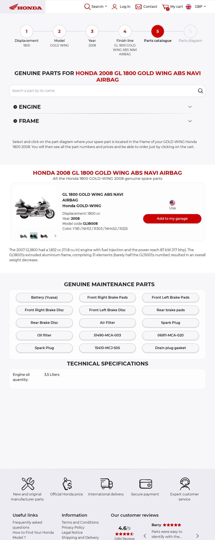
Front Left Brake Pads (170, 297)
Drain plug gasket (170, 348)
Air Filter (107, 323)
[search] (200, 91)
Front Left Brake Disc (107, 310)
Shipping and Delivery (80, 538)
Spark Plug (170, 323)
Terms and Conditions (80, 522)
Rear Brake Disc (44, 323)
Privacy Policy (73, 527)
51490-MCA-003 (107, 335)
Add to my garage (172, 219)
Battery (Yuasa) (44, 297)
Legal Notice (72, 533)
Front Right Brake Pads (107, 297)
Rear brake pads (171, 310)
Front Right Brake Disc (44, 310)
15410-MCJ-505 (107, 348)
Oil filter (44, 335)
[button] (35, 207)
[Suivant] (55, 236)
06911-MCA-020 (170, 335)
